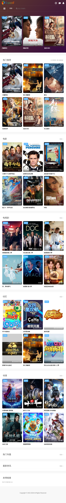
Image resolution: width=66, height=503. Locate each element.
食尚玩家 (46, 331)
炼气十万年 (26, 410)
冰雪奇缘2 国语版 (7, 410)
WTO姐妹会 (6, 331)
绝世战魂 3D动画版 (50, 410)
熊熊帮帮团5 (27, 444)
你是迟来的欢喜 (49, 286)
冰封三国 (5, 444)
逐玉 (45, 95)
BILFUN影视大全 (7, 482)
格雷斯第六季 (48, 253)
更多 (61, 139)
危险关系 (25, 48)
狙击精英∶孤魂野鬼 (29, 207)
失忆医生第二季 (28, 253)
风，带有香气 (6, 286)
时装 (45, 207)
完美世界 (5, 129)
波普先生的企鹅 (28, 174)
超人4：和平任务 (7, 207)
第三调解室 (26, 95)
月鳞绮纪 (4, 48)
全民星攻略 (26, 331)
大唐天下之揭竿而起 (8, 174)
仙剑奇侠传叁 (48, 444)
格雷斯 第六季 (27, 286)
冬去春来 (46, 129)
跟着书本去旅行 (7, 365)
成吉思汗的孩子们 (49, 174)
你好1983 (47, 48)
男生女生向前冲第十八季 (51, 365)
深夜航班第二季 (7, 253)
